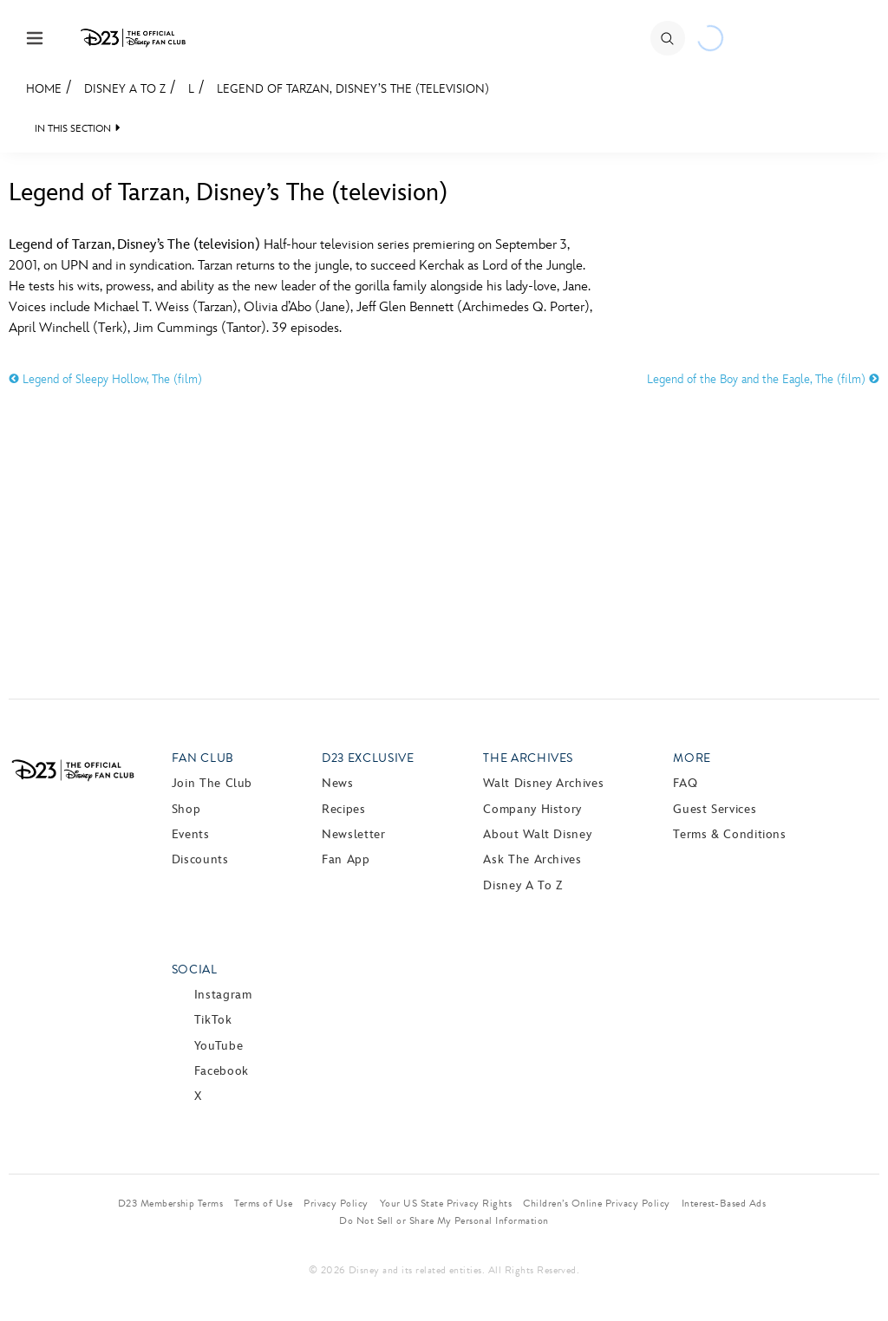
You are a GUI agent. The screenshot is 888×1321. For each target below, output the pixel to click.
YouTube (218, 1045)
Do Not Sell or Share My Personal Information (443, 1220)
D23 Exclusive (368, 758)
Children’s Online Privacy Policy (596, 1203)
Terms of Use (263, 1203)
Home (44, 88)
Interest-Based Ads (724, 1203)
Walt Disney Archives (543, 783)
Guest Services (714, 809)
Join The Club (212, 783)
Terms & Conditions (730, 834)
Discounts (200, 859)
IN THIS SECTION (73, 128)
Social (195, 969)
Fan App (345, 859)
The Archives (528, 758)
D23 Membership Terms (171, 1203)
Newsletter (353, 834)
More (692, 758)
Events (191, 834)
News (338, 783)
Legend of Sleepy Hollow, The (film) (105, 379)
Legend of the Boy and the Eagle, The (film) (763, 379)
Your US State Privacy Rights (446, 1203)
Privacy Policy (336, 1203)
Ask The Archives (532, 859)
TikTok (213, 1019)
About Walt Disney (537, 834)
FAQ (685, 783)
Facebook (221, 1071)
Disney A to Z (125, 88)
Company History (532, 809)
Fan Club (203, 758)
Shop (186, 809)
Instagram (223, 994)
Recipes (343, 809)
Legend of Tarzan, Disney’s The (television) (353, 88)
